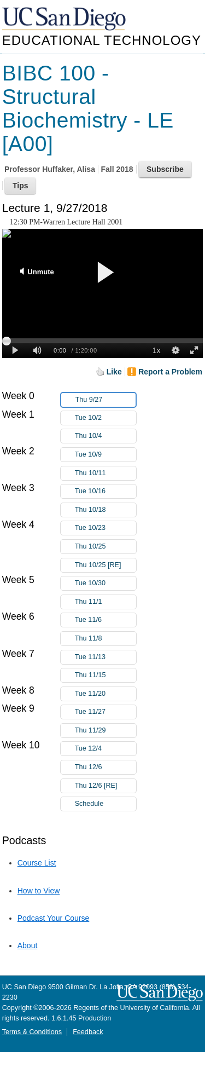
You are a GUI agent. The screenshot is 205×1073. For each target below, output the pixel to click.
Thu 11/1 (105, 602)
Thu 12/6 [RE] (105, 786)
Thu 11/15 (105, 675)
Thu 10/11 (105, 473)
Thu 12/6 (105, 767)
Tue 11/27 (105, 712)
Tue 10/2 (105, 418)
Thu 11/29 (105, 730)
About (27, 945)
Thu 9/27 (105, 400)
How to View (38, 890)
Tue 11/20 (105, 694)
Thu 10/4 (105, 436)
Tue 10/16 (105, 491)
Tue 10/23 (105, 528)
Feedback (88, 1032)
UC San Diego (65, 19)
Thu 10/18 (105, 510)
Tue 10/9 (105, 454)
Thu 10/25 (105, 546)
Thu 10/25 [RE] (105, 565)
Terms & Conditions (32, 1032)
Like (114, 371)
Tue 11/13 (105, 657)
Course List (36, 862)
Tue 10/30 (105, 583)
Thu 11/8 (105, 638)
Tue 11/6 (105, 620)
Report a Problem (170, 371)
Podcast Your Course (53, 918)
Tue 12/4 (105, 748)
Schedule (89, 803)
